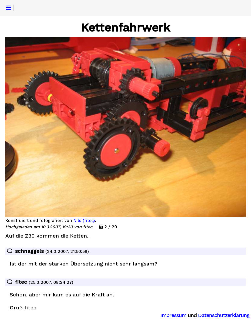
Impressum (173, 315)
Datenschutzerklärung (223, 315)
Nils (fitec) (84, 220)
